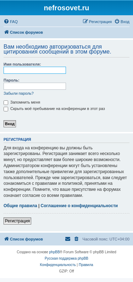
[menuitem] (11, 21)
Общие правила (20, 205)
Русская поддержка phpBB (66, 258)
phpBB (54, 252)
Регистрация (17, 221)
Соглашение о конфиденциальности (79, 205)
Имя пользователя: (22, 64)
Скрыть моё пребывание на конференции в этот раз (54, 108)
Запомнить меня (22, 102)
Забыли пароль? (19, 93)
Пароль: (12, 80)
